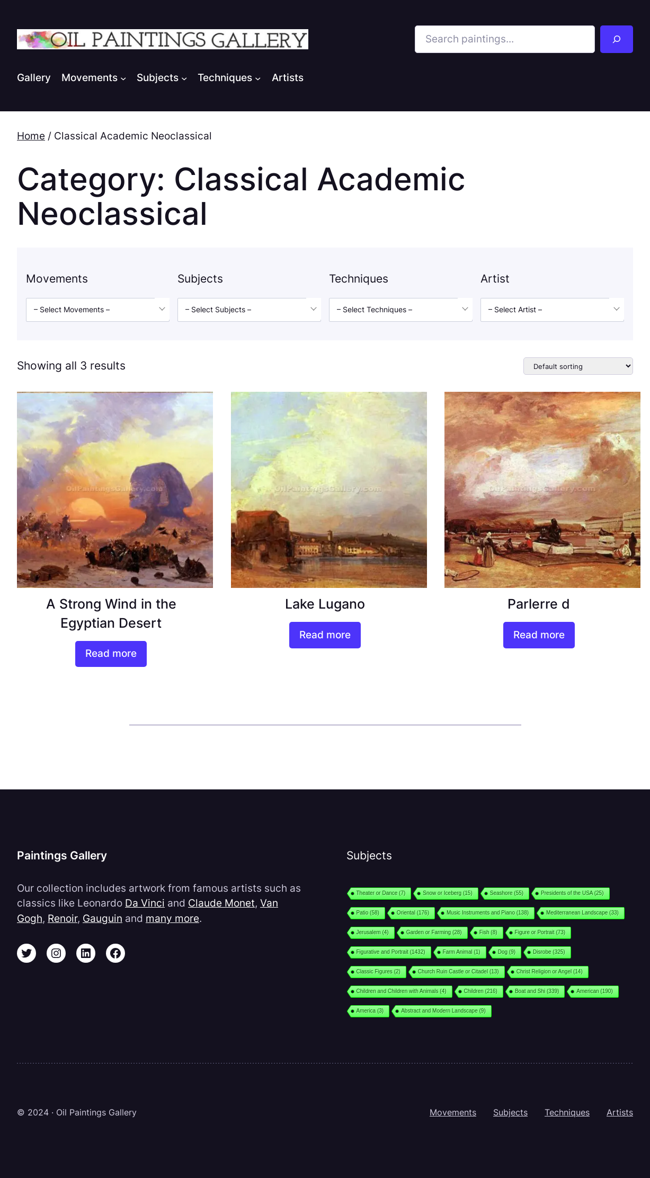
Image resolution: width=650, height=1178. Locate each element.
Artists (620, 1112)
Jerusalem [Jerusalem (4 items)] (373, 932)
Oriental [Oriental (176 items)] (413, 913)
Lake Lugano (325, 603)
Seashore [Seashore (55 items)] (506, 893)
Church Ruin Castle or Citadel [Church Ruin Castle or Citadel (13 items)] (458, 971)
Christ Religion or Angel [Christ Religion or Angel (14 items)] (550, 971)
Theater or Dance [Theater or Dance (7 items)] (381, 893)
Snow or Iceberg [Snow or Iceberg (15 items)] (447, 893)
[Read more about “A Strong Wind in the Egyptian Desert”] (111, 654)
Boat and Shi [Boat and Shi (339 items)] (537, 991)
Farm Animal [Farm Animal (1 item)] (461, 952)
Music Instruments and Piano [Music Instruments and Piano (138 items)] (488, 913)
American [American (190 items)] (594, 991)
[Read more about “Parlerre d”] (539, 635)
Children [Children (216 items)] (480, 991)
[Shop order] (578, 366)
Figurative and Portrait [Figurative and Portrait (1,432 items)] (391, 952)
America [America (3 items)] (370, 1011)
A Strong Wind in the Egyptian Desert (111, 613)
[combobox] (98, 310)
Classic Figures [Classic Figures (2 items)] (378, 971)
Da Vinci (145, 903)
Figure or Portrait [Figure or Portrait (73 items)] (540, 932)
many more (172, 918)
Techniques (567, 1112)
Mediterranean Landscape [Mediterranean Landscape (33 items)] (582, 913)
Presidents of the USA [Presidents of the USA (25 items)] (572, 893)
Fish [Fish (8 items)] (488, 932)
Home (31, 136)
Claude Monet (221, 903)
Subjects (510, 1112)
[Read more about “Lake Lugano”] (325, 635)
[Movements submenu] (123, 78)
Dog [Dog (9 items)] (506, 952)
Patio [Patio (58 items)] (368, 913)
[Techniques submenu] (258, 78)
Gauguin (102, 918)
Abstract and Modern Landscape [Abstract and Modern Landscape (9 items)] (443, 1011)
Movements (453, 1112)
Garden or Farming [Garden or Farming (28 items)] (434, 932)
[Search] (616, 39)
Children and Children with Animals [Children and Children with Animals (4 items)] (402, 991)
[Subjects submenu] (184, 78)
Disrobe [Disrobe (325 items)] (549, 952)
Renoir (62, 918)
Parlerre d (538, 603)
